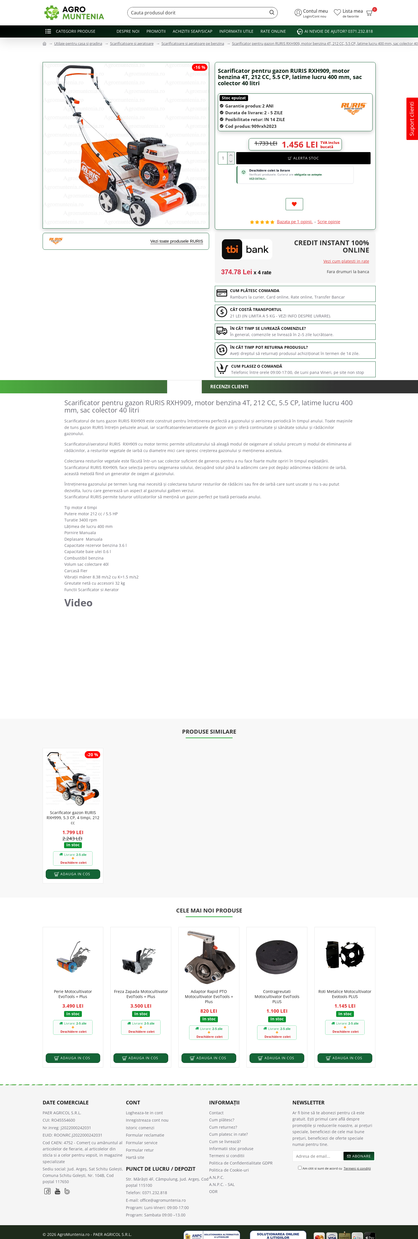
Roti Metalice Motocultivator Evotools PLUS (344, 982)
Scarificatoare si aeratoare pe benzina (192, 43)
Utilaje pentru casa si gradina (78, 43)
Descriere (184, 387)
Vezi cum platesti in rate (346, 261)
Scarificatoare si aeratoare (132, 43)
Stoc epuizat (234, 97)
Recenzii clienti (230, 387)
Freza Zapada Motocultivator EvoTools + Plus (141, 982)
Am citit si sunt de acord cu (335, 1157)
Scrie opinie (329, 222)
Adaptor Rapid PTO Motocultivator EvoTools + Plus (209, 985)
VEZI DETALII (257, 179)
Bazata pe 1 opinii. (295, 222)
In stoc (73, 833)
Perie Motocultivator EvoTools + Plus (73, 982)
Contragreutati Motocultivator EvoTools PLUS (277, 985)
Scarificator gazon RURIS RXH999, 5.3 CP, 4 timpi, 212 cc (73, 805)
